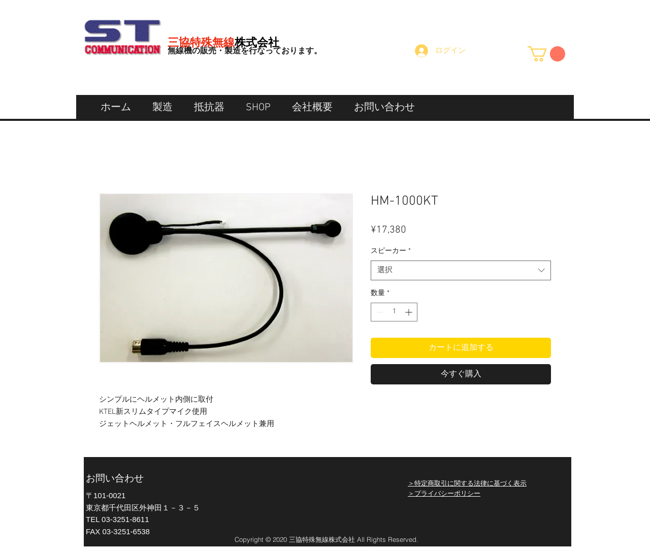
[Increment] (409, 312)
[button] (546, 53)
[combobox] (461, 270)
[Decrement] (378, 312)
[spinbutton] (394, 312)
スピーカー (391, 251)
